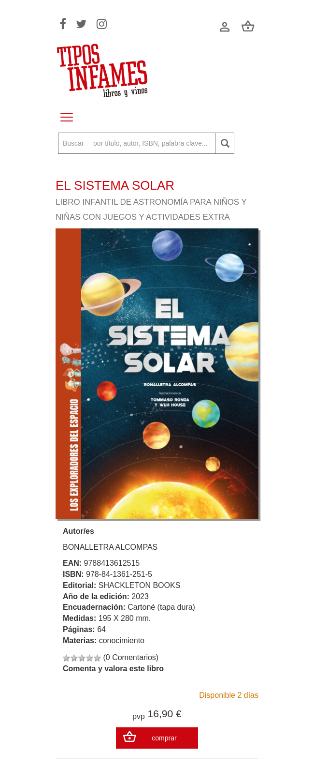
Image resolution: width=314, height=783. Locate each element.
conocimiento (121, 640)
